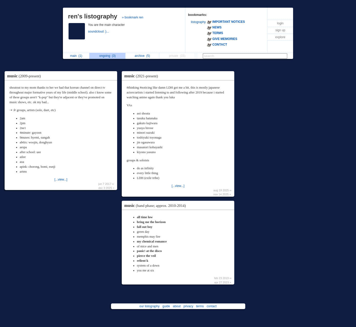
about (177, 306)
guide (166, 306)
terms (200, 306)
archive (142, 56)
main (76, 56)
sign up (280, 30)
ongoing (107, 56)
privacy (188, 306)
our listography (149, 306)
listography (198, 22)
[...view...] (60, 179)
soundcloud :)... (99, 31)
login (280, 23)
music (25, 75)
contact (212, 306)
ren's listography (92, 16)
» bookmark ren (132, 17)
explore (280, 37)
